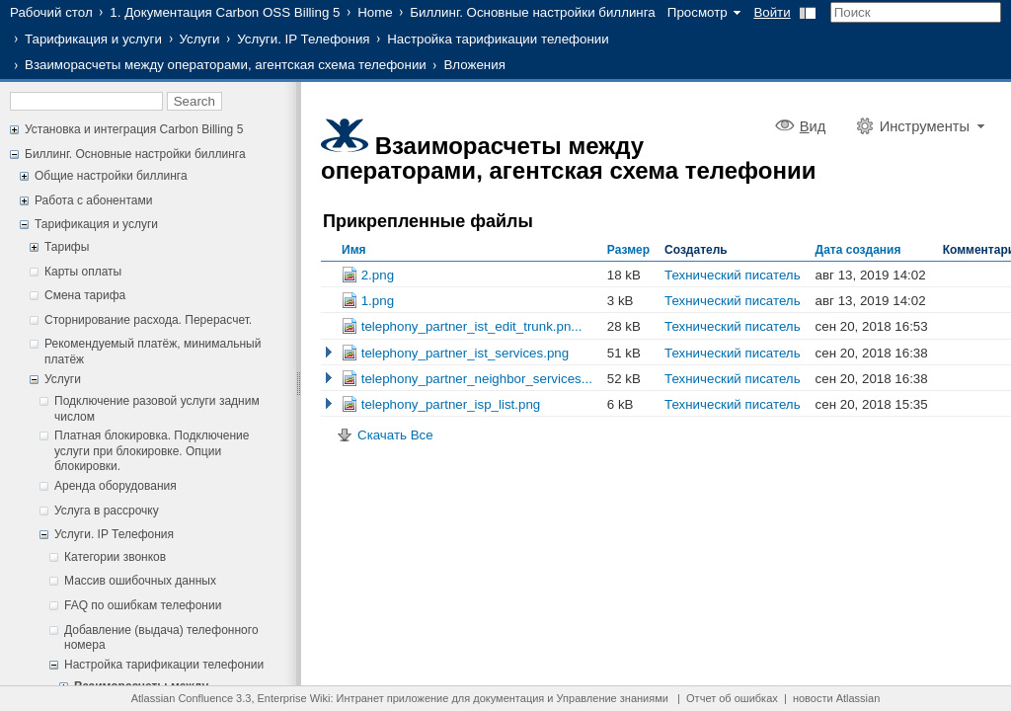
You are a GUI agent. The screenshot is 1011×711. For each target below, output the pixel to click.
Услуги (200, 39)
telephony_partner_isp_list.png (441, 404)
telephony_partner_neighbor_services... (467, 378)
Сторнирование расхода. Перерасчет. (148, 320)
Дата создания (858, 250)
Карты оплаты (82, 271)
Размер (628, 250)
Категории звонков (115, 557)
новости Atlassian (836, 698)
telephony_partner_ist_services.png (455, 353)
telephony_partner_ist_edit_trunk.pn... (462, 326)
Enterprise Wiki (294, 698)
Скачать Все (395, 435)
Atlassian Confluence (182, 698)
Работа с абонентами (93, 200)
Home (375, 12)
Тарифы (66, 247)
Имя (354, 250)
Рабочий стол (51, 12)
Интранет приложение (393, 698)
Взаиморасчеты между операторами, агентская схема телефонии (226, 64)
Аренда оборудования (115, 486)
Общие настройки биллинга (111, 176)
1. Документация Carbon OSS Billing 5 (225, 12)
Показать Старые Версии (329, 352)
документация (508, 698)
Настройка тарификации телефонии (497, 39)
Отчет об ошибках (732, 698)
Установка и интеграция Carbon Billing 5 (134, 129)
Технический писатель (732, 275)
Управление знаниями (612, 698)
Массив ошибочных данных (140, 581)
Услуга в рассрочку (106, 510)
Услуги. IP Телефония (303, 39)
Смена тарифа (84, 295)
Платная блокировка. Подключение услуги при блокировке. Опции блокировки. (151, 451)
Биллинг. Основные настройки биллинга (532, 12)
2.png (368, 275)
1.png (368, 300)
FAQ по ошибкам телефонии (142, 605)
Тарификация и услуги (93, 39)
